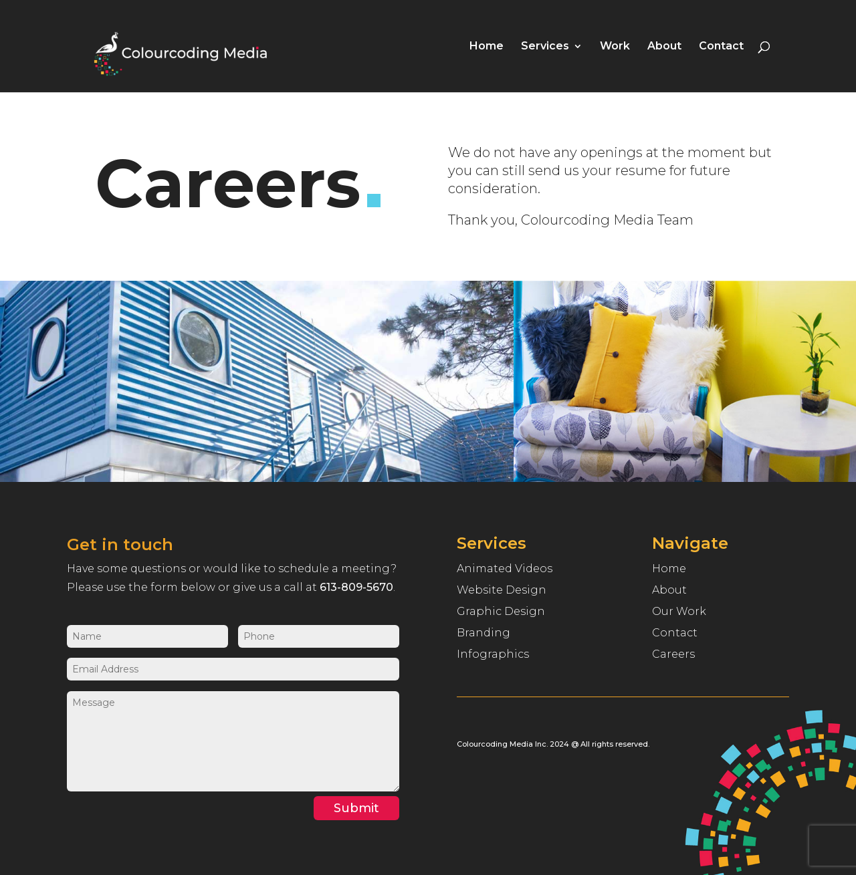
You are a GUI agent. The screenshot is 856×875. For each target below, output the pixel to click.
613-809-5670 (356, 587)
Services (545, 46)
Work (615, 46)
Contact (721, 46)
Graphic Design (501, 611)
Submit (356, 808)
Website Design (501, 590)
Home (486, 46)
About (664, 46)
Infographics (493, 654)
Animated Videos (504, 568)
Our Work (679, 611)
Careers (673, 654)
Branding (483, 632)
